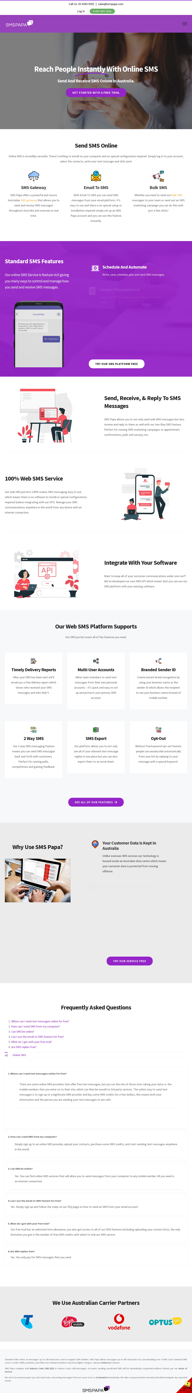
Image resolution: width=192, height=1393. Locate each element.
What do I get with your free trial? (31, 1042)
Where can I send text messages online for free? (40, 1021)
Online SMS (19, 1055)
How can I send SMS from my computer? (35, 1026)
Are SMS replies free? (23, 1047)
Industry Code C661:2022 (42, 1368)
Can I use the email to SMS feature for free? (37, 1037)
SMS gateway (29, 200)
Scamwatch (101, 1377)
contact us (106, 1362)
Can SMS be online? (22, 1031)
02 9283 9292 (86, 4)
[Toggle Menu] (185, 23)
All (6, 1055)
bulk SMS (177, 195)
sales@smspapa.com (110, 4)
